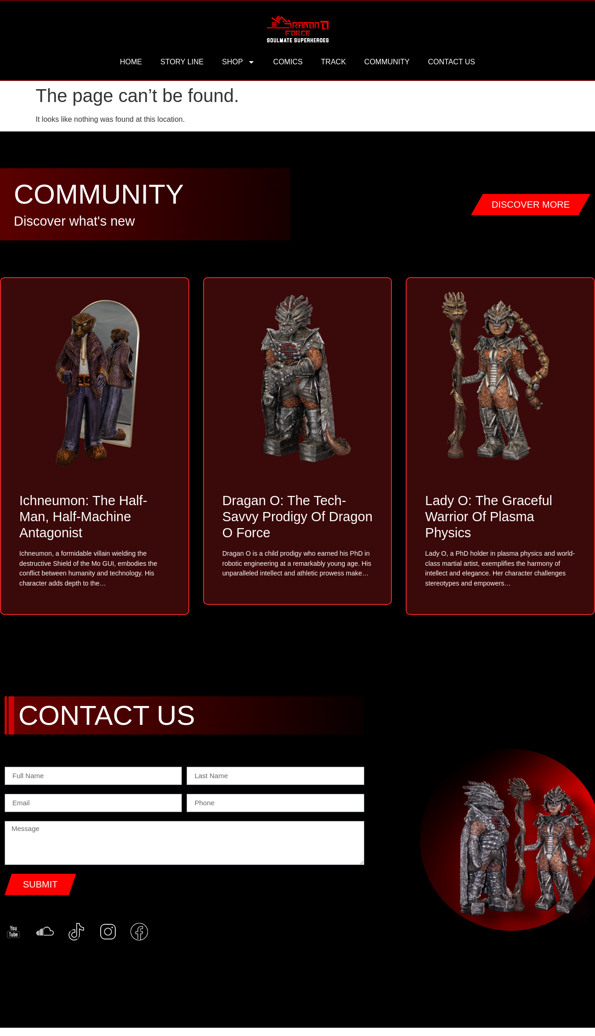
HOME (131, 62)
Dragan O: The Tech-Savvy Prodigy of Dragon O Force (297, 516)
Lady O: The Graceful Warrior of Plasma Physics (488, 516)
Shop (238, 62)
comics (288, 62)
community (387, 62)
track (333, 62)
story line (182, 62)
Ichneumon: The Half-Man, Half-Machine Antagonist (83, 516)
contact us (451, 62)
